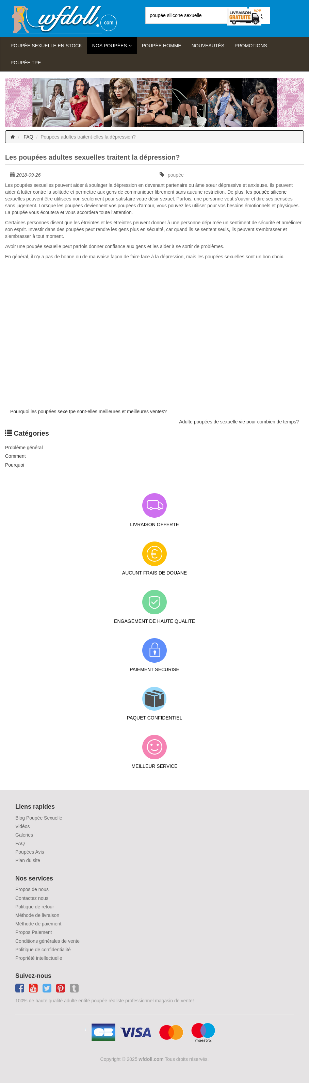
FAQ (28, 137)
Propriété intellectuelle (38, 958)
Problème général (24, 447)
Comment (15, 456)
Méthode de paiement (38, 923)
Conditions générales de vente (47, 941)
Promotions (250, 45)
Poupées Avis (29, 852)
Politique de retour (34, 906)
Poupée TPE (26, 62)
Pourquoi (14, 465)
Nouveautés (208, 45)
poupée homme (161, 45)
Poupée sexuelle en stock (46, 45)
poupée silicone (270, 192)
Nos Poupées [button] (109, 45)
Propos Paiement (33, 932)
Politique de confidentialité (43, 949)
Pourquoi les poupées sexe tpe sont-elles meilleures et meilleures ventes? (88, 411)
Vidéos (22, 826)
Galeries (24, 835)
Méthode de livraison (37, 915)
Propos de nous (32, 889)
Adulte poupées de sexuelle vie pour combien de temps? (239, 421)
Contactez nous (31, 898)
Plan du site (27, 860)
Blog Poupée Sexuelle (38, 818)
